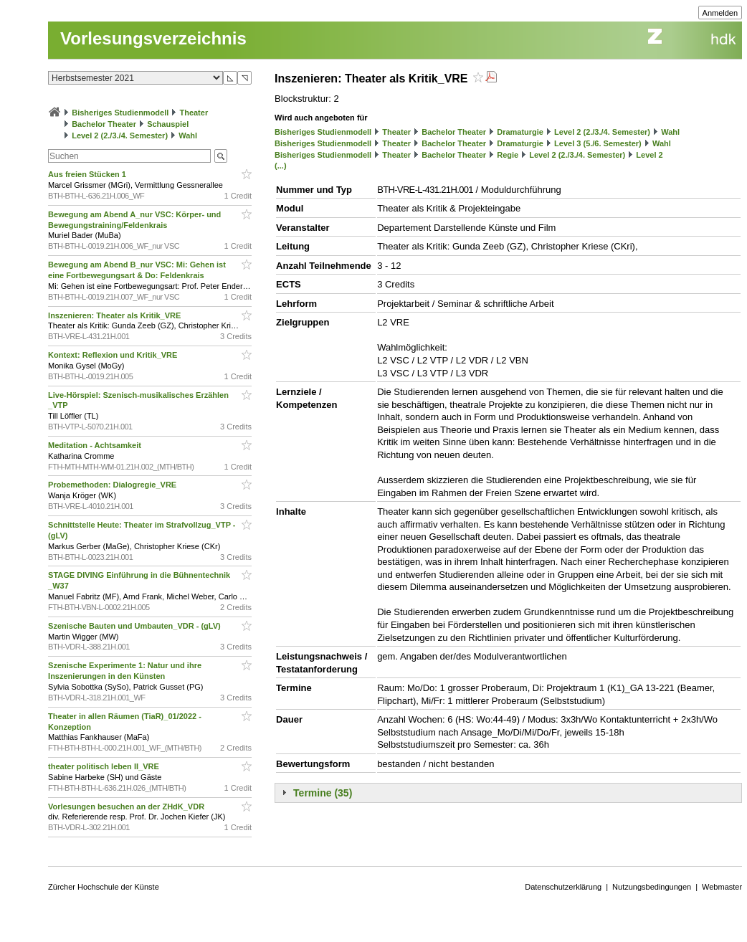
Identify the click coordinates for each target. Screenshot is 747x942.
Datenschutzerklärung (563, 886)
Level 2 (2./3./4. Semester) (120, 135)
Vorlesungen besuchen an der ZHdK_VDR (127, 806)
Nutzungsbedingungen (651, 886)
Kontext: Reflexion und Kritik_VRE (113, 355)
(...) (281, 165)
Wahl (188, 135)
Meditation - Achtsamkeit (95, 445)
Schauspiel (168, 124)
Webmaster (722, 886)
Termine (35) (322, 793)
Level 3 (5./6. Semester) (598, 143)
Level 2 (649, 155)
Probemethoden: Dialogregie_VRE (113, 484)
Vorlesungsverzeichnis (153, 38)
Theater (193, 112)
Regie (507, 155)
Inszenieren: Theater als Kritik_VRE (115, 315)
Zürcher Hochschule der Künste (103, 886)
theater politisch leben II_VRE (104, 766)
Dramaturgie (520, 132)
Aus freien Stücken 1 (88, 174)
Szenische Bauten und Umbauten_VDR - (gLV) (135, 626)
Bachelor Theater (104, 124)
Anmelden (720, 13)
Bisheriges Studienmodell (120, 112)
